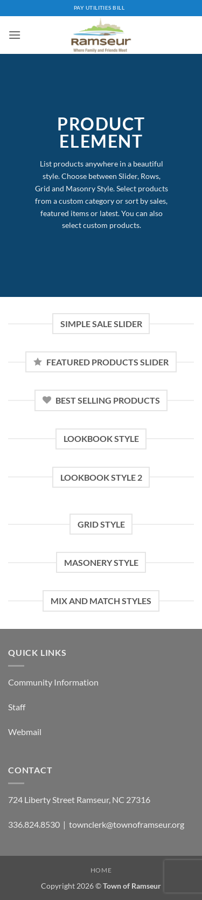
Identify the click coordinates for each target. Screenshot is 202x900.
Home (101, 870)
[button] (14, 35)
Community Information (53, 682)
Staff (16, 707)
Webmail (24, 731)
